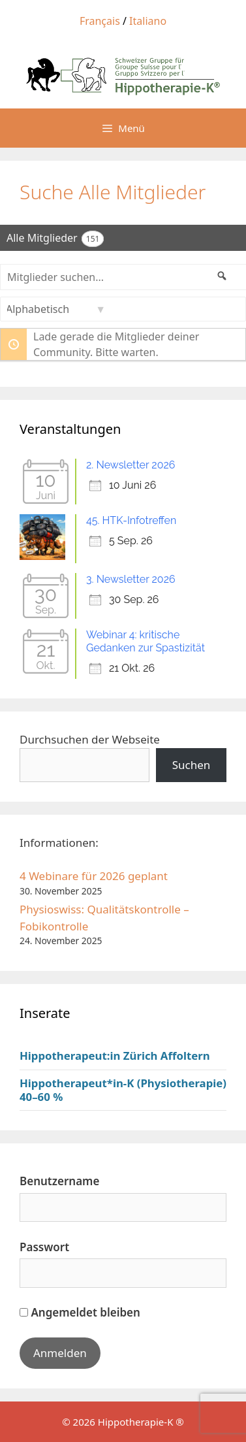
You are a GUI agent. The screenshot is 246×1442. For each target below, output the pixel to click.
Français (100, 21)
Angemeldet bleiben (80, 1312)
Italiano (147, 21)
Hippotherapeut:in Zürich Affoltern (115, 1055)
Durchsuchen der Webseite (90, 739)
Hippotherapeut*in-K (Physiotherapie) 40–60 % (123, 1089)
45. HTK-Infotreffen (131, 520)
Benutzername (59, 1180)
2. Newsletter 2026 (130, 465)
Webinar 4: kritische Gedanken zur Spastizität (145, 641)
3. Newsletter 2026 (131, 579)
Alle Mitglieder (55, 239)
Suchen (191, 764)
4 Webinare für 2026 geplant (94, 875)
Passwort (44, 1246)
